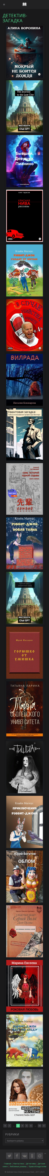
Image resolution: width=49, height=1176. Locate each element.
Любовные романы (18, 1166)
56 (40, 1125)
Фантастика (18, 1163)
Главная (7, 1163)
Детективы (31, 1163)
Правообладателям (37, 1166)
